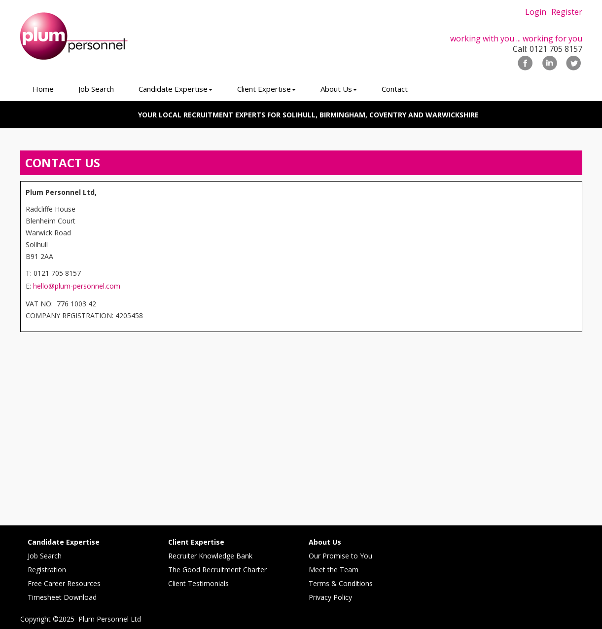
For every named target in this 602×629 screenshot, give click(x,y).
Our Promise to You (340, 555)
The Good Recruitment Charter (217, 569)
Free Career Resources (64, 583)
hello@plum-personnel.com (76, 286)
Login (535, 11)
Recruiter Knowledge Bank (210, 555)
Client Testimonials (198, 583)
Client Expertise (196, 542)
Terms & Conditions (341, 583)
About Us (325, 542)
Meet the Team (333, 569)
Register (566, 11)
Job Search (45, 555)
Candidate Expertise (64, 542)
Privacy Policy (330, 597)
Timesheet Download (62, 597)
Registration (47, 569)
